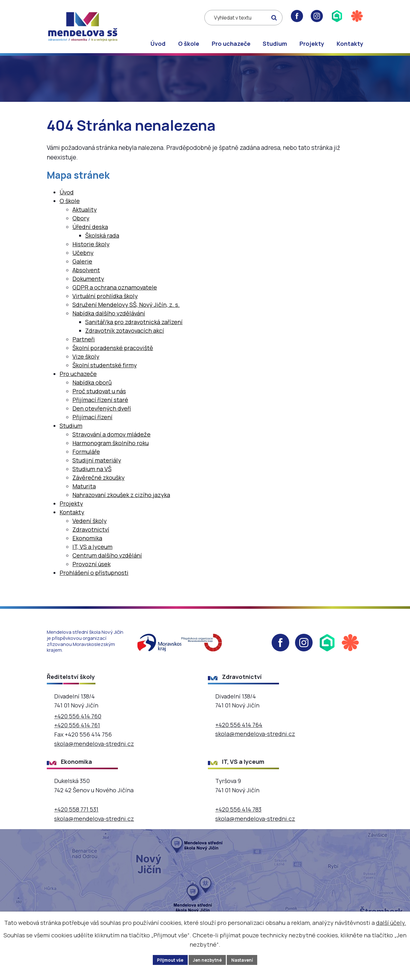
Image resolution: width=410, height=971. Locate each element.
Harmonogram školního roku (110, 448)
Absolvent (86, 275)
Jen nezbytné (207, 960)
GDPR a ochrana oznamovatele (114, 292)
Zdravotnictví (90, 534)
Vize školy (85, 361)
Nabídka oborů (92, 387)
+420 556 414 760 (77, 721)
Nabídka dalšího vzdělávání (108, 318)
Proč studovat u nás (99, 396)
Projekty (311, 43)
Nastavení (244, 960)
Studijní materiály (96, 465)
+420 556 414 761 (77, 730)
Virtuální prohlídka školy (105, 301)
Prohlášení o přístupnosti (94, 578)
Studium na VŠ (91, 474)
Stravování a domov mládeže (111, 439)
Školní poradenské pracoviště (112, 353)
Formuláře (86, 457)
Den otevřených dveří (101, 413)
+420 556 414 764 (238, 730)
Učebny (83, 258)
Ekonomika (87, 543)
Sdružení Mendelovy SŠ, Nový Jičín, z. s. (126, 310)
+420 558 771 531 (76, 814)
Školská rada (102, 240)
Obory (80, 223)
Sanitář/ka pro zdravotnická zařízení (134, 327)
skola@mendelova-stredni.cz (94, 749)
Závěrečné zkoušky (98, 482)
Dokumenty (88, 284)
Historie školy (91, 249)
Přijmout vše (168, 960)
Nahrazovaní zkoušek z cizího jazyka (121, 500)
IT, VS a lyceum (92, 552)
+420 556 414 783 (238, 814)
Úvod (158, 43)
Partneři (83, 344)
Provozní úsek (91, 569)
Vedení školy (89, 526)
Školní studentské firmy (104, 370)
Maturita (84, 491)
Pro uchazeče (231, 43)
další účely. (391, 922)
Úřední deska (90, 232)
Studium (275, 43)
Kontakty (350, 43)
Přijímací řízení (92, 422)
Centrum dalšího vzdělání (107, 560)
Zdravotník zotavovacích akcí (124, 335)
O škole (188, 43)
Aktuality (84, 214)
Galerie (82, 266)
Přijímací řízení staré (100, 405)
